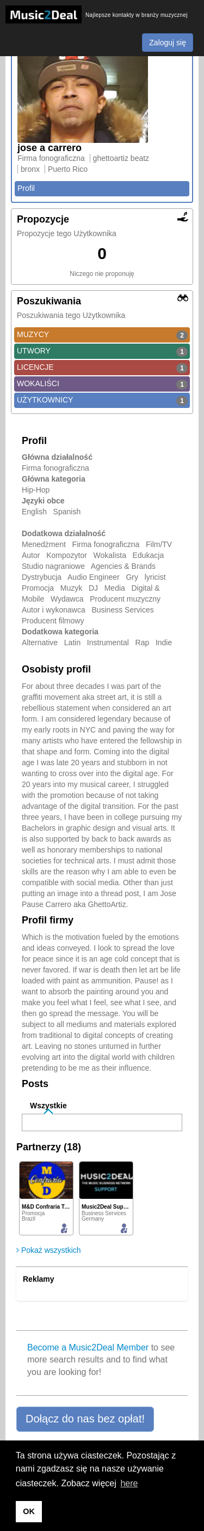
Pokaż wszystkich (48, 1250)
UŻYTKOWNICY (102, 400)
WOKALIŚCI (102, 384)
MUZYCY (102, 334)
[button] (85, 1419)
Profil (26, 188)
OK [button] (29, 1511)
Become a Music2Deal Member (88, 1347)
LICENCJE (102, 367)
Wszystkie (48, 1105)
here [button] (129, 1483)
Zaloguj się (167, 42)
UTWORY (102, 351)
